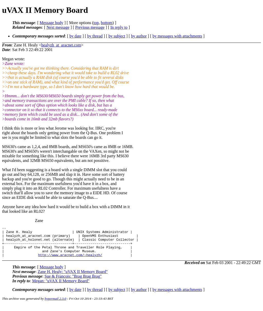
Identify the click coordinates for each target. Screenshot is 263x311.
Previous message (90, 27)
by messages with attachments (177, 36)
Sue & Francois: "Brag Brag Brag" (72, 282)
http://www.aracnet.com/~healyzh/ (70, 261)
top (96, 23)
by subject (116, 36)
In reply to (119, 27)
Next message (57, 27)
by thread (95, 36)
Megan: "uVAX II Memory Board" (60, 287)
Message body (51, 23)
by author (139, 36)
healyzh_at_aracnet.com (61, 45)
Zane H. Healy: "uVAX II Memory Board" (73, 278)
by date (75, 36)
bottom (106, 23)
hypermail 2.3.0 (55, 305)
